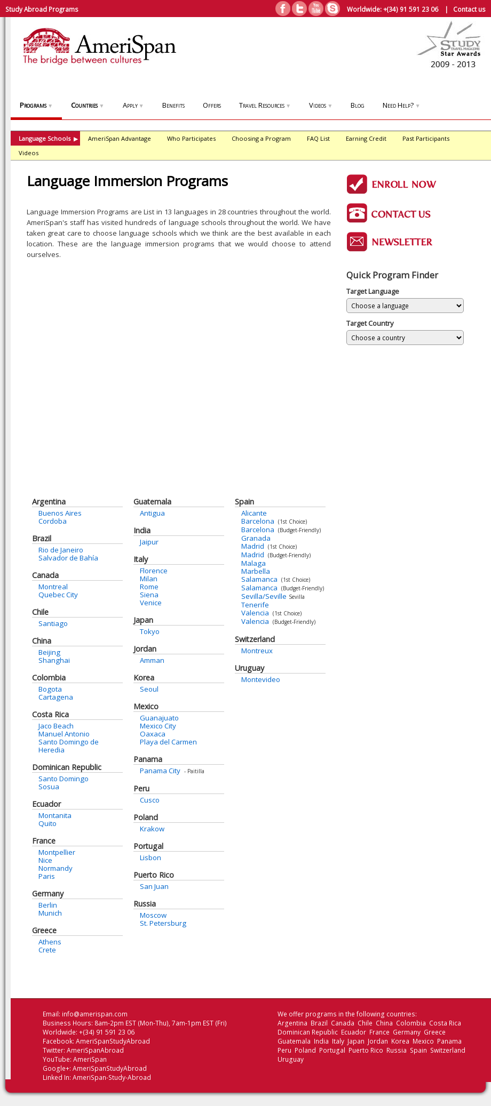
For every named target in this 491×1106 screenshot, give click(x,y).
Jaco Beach (56, 726)
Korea (143, 677)
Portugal (148, 846)
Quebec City (58, 594)
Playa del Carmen (168, 742)
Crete (47, 950)
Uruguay (249, 668)
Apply (133, 105)
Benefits (173, 105)
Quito (47, 823)
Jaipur (149, 542)
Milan (148, 578)
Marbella (255, 571)
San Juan (154, 886)
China (41, 641)
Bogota (50, 689)
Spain (244, 501)
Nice (45, 860)
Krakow (152, 828)
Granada (256, 538)
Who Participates (191, 138)
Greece (44, 930)
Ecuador (46, 804)
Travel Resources (265, 105)
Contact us (469, 9)
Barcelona (257, 521)
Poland (145, 817)
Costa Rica (50, 714)
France (44, 841)
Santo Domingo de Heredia (68, 746)
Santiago (53, 623)
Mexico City (158, 726)
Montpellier (56, 852)
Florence (154, 570)
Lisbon (150, 857)
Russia (144, 904)
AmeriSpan (90, 1059)
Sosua (48, 786)
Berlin (47, 905)
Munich (50, 913)
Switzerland (255, 639)
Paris (46, 876)
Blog (358, 105)
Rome (149, 586)
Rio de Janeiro (60, 550)
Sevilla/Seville (264, 596)
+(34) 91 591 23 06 (410, 9)
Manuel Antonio (64, 734)
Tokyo (150, 631)
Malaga (253, 563)
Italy (140, 559)
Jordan (144, 649)
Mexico (146, 706)
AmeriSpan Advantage (119, 138)
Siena (149, 594)
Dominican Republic (66, 767)
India (142, 530)
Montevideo (260, 679)
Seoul (149, 689)
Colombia (49, 677)
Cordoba (52, 521)
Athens (49, 942)
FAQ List (318, 138)
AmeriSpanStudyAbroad (113, 1041)
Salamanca (259, 579)
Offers (212, 105)
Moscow (153, 915)
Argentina (49, 501)
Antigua (152, 513)
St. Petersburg (163, 923)
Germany (48, 893)
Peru (141, 788)
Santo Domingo (63, 778)
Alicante (254, 513)
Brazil (41, 538)
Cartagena (55, 697)
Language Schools (48, 138)
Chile (40, 612)
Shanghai (54, 660)
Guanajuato (159, 718)
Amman (152, 660)
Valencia (255, 613)
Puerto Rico (153, 875)
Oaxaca (152, 734)
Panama (147, 759)
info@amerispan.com (95, 1014)
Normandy (55, 868)
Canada (45, 575)
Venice (151, 602)
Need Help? (401, 105)
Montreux (257, 650)
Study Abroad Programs (41, 9)
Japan (143, 620)
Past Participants (425, 138)
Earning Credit (366, 138)
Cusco (150, 800)
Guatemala (152, 501)
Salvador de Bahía (68, 558)
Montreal (53, 586)
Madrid (252, 546)
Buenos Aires (60, 513)
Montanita (55, 815)
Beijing (49, 652)
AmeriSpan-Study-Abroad (112, 1077)
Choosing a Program (261, 138)
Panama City (160, 770)
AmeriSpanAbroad (95, 1050)
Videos (320, 105)
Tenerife (255, 605)
